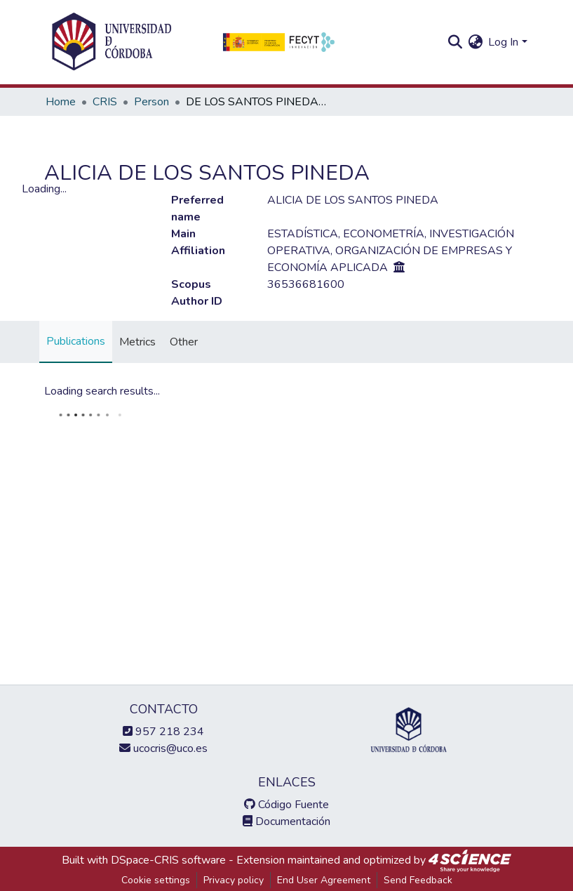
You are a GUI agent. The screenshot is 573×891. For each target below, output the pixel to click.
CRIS (105, 102)
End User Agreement (323, 880)
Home (61, 102)
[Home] (111, 42)
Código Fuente (286, 804)
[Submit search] (455, 42)
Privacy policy (233, 880)
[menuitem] (475, 42)
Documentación (286, 821)
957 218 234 (163, 731)
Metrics (137, 342)
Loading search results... (102, 391)
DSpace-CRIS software (168, 860)
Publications (75, 341)
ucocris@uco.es (163, 748)
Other (184, 342)
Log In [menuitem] (503, 42)
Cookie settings (155, 880)
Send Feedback (418, 880)
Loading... (44, 189)
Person (151, 102)
